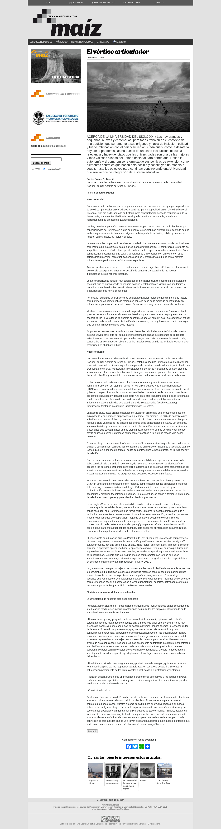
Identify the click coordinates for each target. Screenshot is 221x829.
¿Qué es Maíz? (76, 3)
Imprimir (92, 731)
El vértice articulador (118, 51)
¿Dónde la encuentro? (103, 3)
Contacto (159, 3)
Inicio (48, 3)
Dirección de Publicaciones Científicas (113, 809)
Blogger (120, 800)
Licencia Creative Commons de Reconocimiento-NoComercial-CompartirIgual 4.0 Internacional (120, 824)
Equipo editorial (131, 3)
